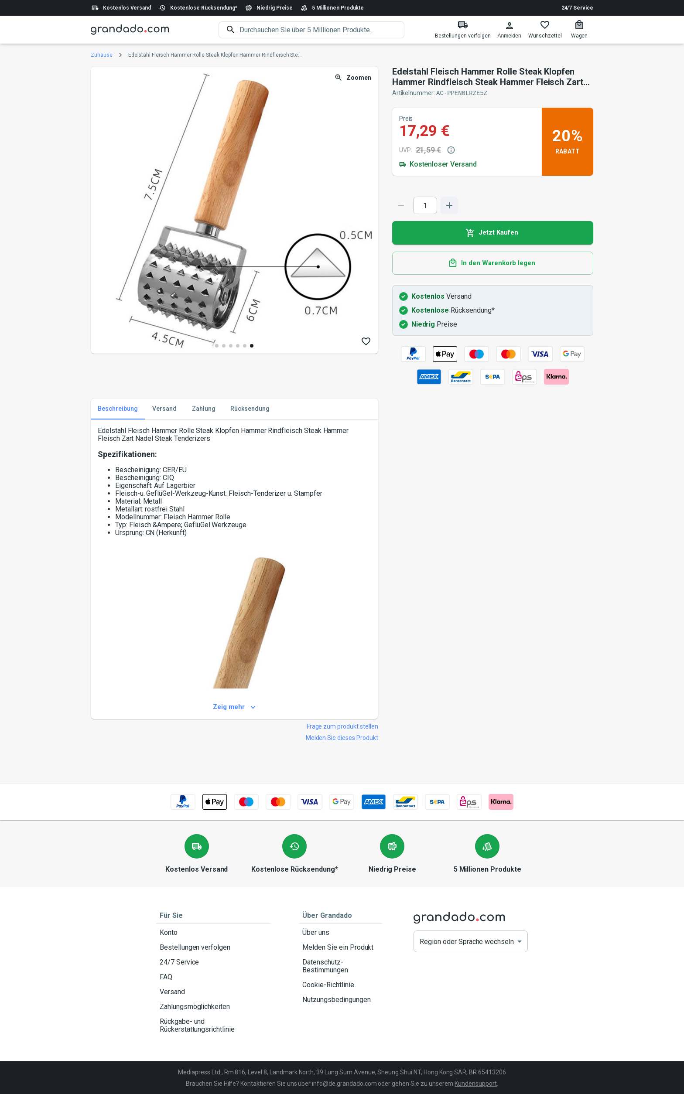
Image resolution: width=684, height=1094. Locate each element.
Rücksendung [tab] (250, 408)
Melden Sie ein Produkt (340, 947)
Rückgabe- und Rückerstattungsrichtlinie (213, 1025)
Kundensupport (475, 1083)
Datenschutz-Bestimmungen (340, 965)
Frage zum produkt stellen (342, 726)
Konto (213, 932)
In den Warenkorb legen (493, 263)
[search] (321, 29)
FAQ (213, 976)
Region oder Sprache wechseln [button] (467, 941)
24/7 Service (577, 8)
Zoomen (353, 78)
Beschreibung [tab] (118, 408)
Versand (213, 991)
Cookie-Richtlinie (340, 984)
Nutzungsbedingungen (340, 999)
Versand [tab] (164, 408)
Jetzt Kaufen (492, 232)
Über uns (340, 932)
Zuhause (102, 55)
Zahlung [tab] (203, 408)
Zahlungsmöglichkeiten (213, 1006)
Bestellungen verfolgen (213, 947)
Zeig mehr (234, 707)
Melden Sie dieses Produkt (342, 737)
